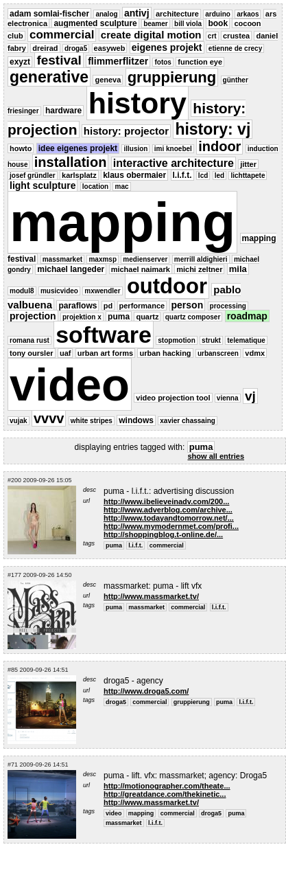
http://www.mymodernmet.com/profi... (171, 526)
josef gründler (33, 175)
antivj (137, 13)
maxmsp (102, 259)
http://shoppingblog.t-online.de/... (163, 534)
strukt (211, 340)
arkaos (248, 14)
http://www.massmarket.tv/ (151, 596)
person (187, 304)
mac (121, 186)
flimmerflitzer (118, 61)
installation (70, 162)
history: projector (126, 131)
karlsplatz (79, 175)
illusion (135, 148)
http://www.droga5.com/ (146, 691)
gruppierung (172, 77)
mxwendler (102, 291)
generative (49, 77)
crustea (236, 36)
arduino (217, 14)
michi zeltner (199, 269)
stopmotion (176, 340)
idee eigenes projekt (77, 148)
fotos (162, 62)
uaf (65, 353)
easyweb (110, 48)
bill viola (188, 23)
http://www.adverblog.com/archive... (168, 510)
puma (119, 316)
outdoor (167, 286)
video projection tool (173, 398)
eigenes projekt (167, 47)
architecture (177, 14)
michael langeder (70, 269)
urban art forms (105, 353)
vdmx (255, 353)
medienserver (145, 259)
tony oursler (31, 353)
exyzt (20, 62)
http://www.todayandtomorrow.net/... (169, 518)
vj (250, 396)
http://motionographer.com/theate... (167, 786)
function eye (200, 62)
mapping (122, 222)
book (218, 23)
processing (228, 306)
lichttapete (247, 175)
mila (238, 269)
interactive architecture (173, 163)
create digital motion (151, 35)
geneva (108, 80)
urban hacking (165, 353)
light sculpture (42, 185)
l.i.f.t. (182, 175)
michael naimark (140, 269)
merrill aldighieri (201, 259)
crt (212, 36)
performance (142, 306)
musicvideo (59, 291)
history (137, 103)
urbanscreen (218, 353)
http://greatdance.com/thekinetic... (165, 794)
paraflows (77, 305)
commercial (62, 34)
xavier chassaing (187, 421)
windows (136, 420)
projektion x (82, 317)
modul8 (22, 291)
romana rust (29, 340)
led (219, 175)
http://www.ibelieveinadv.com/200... (166, 501)
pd (108, 306)
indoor (219, 146)
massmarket (62, 259)
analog (106, 14)
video (70, 384)
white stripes (91, 421)
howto (21, 148)
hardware (63, 110)
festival (58, 60)
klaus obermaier (134, 175)
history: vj (212, 129)
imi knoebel (173, 148)
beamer (155, 23)
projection (33, 315)
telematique (246, 340)
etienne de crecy (235, 48)
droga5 (75, 48)
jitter (248, 164)
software (104, 334)
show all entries (215, 456)
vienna (228, 398)
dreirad (45, 48)
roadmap (247, 315)
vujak (18, 421)
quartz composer (193, 317)
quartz (147, 317)
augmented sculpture (94, 23)
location (95, 186)
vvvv (49, 418)
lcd (203, 175)
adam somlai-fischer (49, 14)
